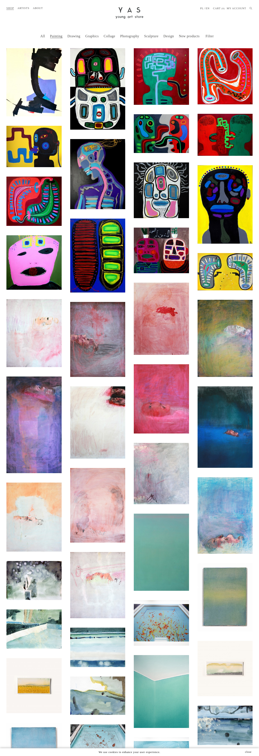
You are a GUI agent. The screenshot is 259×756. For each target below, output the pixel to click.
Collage (109, 36)
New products (189, 36)
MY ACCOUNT (236, 8)
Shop (10, 8)
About (38, 8)
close (248, 751)
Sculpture (151, 36)
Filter (209, 36)
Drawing (73, 36)
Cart (219, 8)
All (42, 36)
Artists (23, 8)
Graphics (92, 36)
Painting (56, 36)
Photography (129, 36)
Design (169, 36)
